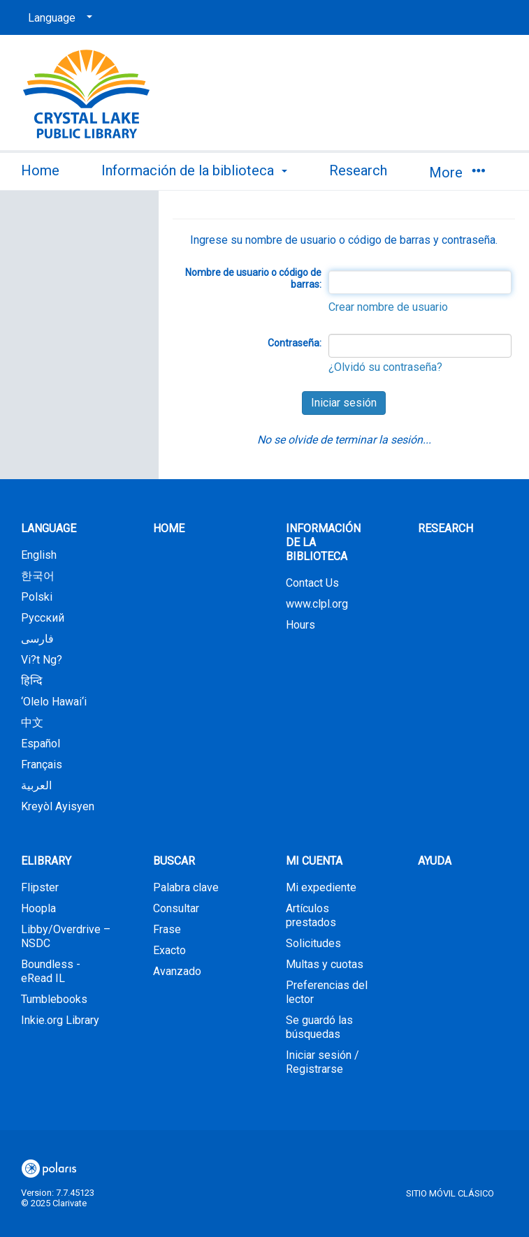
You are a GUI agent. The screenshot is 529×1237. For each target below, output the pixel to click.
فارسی (37, 638)
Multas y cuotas (324, 964)
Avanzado (177, 971)
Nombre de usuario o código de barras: (253, 279)
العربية (36, 785)
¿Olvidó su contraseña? (385, 367)
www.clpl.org (317, 603)
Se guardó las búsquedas (319, 1027)
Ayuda (434, 861)
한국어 (38, 576)
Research (358, 170)
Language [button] (48, 528)
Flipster (40, 887)
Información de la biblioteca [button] (194, 170)
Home (40, 170)
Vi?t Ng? (41, 659)
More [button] (456, 172)
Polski (36, 596)
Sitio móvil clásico (450, 1193)
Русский (42, 617)
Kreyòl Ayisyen (57, 806)
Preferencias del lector (327, 992)
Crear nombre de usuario (388, 307)
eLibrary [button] (46, 861)
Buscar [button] (174, 861)
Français (41, 764)
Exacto (169, 950)
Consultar (176, 908)
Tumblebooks (54, 999)
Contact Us (312, 583)
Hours (300, 624)
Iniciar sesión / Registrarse (322, 1062)
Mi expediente (321, 887)
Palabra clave (186, 887)
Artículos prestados (311, 915)
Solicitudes (313, 943)
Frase (167, 929)
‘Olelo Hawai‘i (54, 701)
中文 (32, 722)
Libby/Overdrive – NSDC (65, 936)
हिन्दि (32, 680)
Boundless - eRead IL (50, 971)
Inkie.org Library (60, 1020)
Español (40, 743)
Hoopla (38, 908)
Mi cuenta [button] (314, 861)
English (39, 555)
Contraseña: (294, 343)
